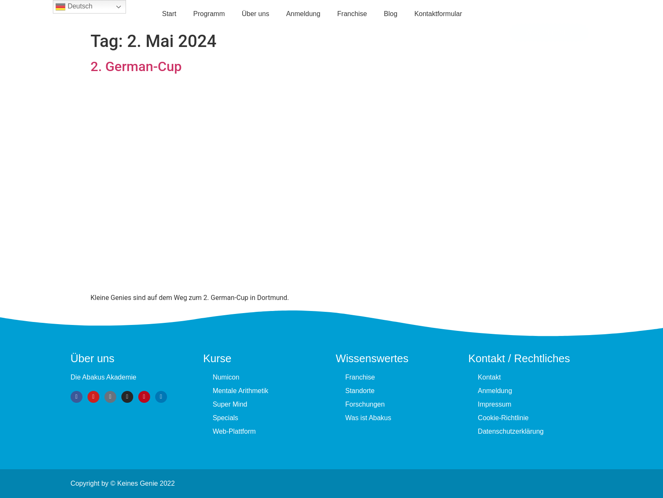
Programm (209, 13)
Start (169, 13)
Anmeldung (303, 13)
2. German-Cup (136, 66)
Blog (390, 13)
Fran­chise (352, 13)
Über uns (255, 13)
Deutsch (73, 7)
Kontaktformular (438, 13)
